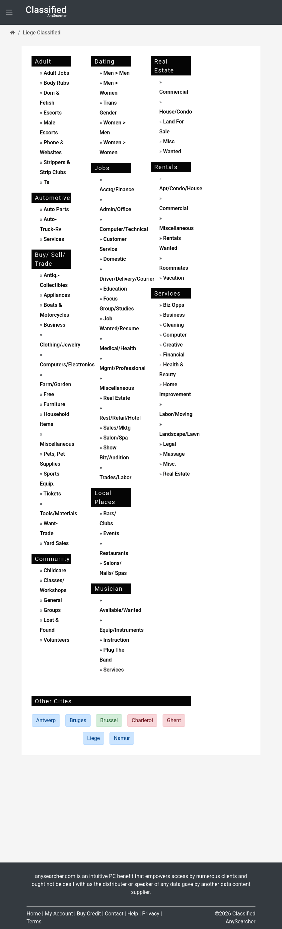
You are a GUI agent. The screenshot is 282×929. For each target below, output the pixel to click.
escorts (52, 113)
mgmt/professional (123, 368)
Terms (34, 921)
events (110, 533)
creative (172, 345)
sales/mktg (116, 428)
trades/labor (115, 477)
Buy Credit (89, 913)
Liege (93, 738)
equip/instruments (122, 630)
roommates (173, 268)
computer (174, 335)
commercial (173, 92)
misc (168, 141)
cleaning (173, 325)
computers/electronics (67, 364)
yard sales (55, 543)
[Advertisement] (230, 154)
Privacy (150, 913)
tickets (51, 493)
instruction (115, 640)
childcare (54, 570)
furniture (53, 404)
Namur (122, 738)
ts (46, 182)
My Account (59, 913)
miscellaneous (57, 444)
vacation (173, 278)
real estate (116, 398)
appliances (56, 295)
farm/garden (55, 384)
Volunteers (56, 640)
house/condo (175, 112)
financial (173, 354)
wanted (171, 151)
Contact (114, 913)
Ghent (174, 720)
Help (132, 913)
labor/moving (175, 414)
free (48, 394)
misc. (169, 464)
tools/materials (58, 513)
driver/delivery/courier (127, 279)
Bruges (78, 720)
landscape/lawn (179, 434)
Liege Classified (42, 32)
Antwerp (46, 720)
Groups (51, 610)
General (52, 600)
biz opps (173, 305)
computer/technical (124, 229)
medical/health (118, 348)
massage (173, 454)
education (114, 289)
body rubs (56, 83)
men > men (116, 73)
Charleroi (142, 720)
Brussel (109, 720)
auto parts (55, 209)
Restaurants (114, 553)
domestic (114, 259)
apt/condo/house (180, 188)
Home (34, 913)
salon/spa (115, 438)
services (53, 239)
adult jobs (56, 73)
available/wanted (120, 610)
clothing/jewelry (60, 345)
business (53, 325)
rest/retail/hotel (120, 418)
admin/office (115, 209)
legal (169, 444)
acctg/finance (117, 189)
